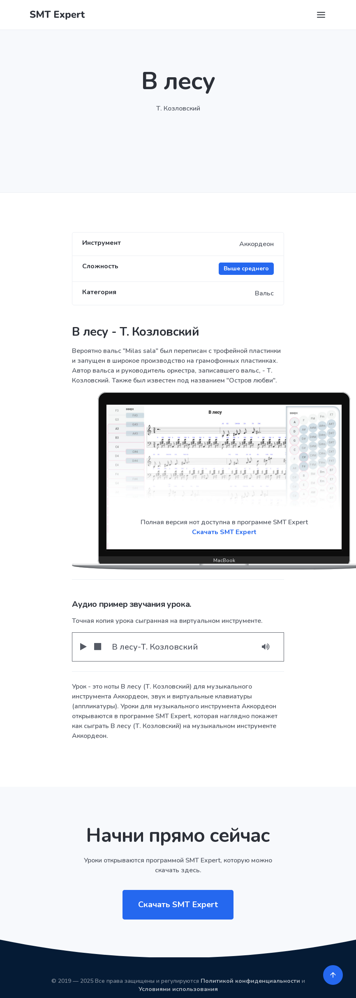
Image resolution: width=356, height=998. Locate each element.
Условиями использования (178, 989)
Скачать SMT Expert (224, 532)
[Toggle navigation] (321, 15)
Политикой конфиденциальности (250, 981)
